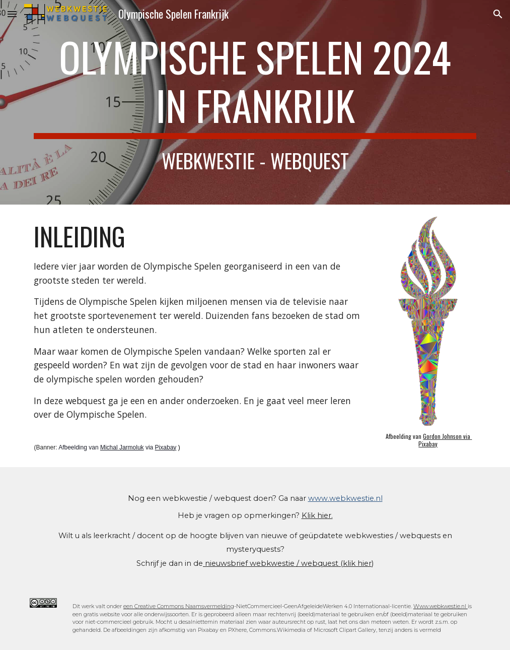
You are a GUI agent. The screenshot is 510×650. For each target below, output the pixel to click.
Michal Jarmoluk (122, 447)
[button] (12, 14)
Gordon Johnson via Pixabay (445, 439)
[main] (255, 102)
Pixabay (166, 447)
